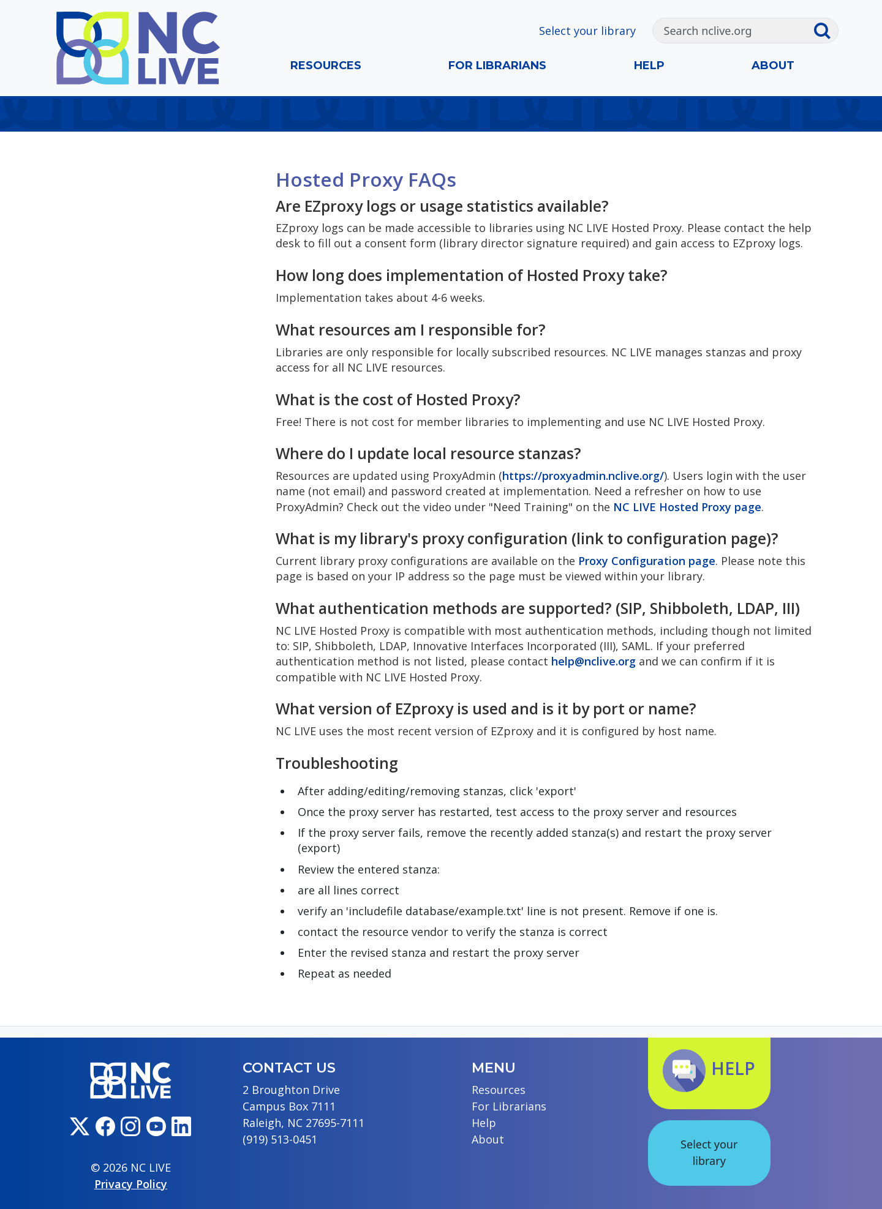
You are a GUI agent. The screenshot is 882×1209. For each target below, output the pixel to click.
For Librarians (497, 65)
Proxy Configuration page (646, 560)
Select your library (587, 30)
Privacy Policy (130, 1184)
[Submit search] (825, 30)
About (773, 65)
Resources (325, 65)
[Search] (732, 30)
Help (649, 65)
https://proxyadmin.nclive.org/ (583, 475)
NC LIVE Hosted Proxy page (687, 507)
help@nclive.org (593, 661)
